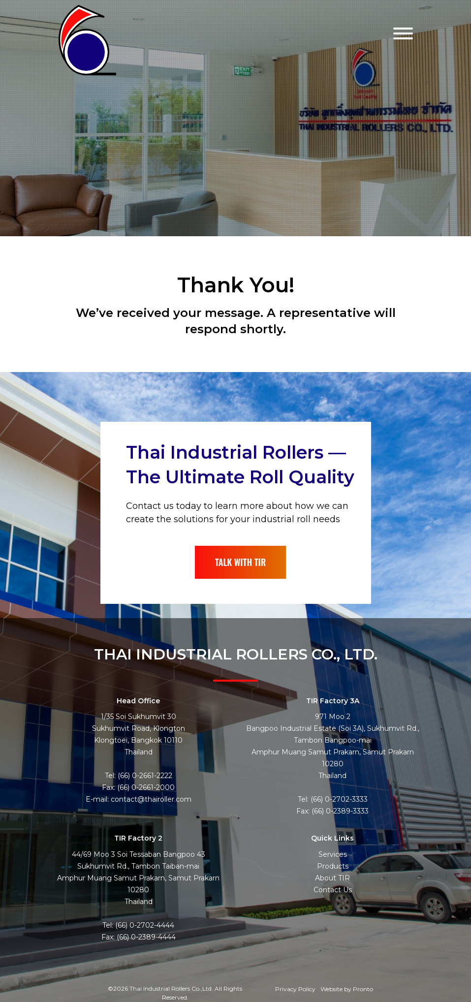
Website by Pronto (346, 989)
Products (332, 866)
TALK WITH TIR (240, 562)
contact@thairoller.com (151, 799)
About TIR (332, 878)
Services (332, 854)
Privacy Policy (295, 989)
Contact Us (333, 889)
